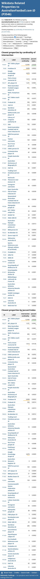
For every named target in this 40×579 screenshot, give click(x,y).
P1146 (4, 550)
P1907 (4, 163)
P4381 (4, 531)
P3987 (4, 294)
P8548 (4, 546)
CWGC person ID (13, 149)
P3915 (4, 287)
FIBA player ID (12, 514)
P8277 (4, 83)
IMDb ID (10, 258)
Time (4, 44)
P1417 (4, 272)
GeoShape (28, 37)
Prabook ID (11, 102)
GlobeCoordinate (8, 39)
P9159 (4, 157)
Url (10, 44)
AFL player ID (12, 83)
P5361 (4, 230)
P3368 (4, 102)
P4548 (4, 487)
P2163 (4, 168)
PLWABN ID (11, 252)
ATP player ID (12, 471)
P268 (4, 279)
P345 (4, 258)
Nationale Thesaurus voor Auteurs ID (13, 180)
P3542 (4, 514)
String (25, 41)
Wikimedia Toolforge (7, 575)
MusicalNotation (8, 41)
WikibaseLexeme (8, 46)
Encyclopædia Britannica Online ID (12, 272)
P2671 (4, 73)
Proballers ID (12, 546)
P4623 (4, 129)
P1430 (4, 535)
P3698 (4, 555)
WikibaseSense (8, 48)
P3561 (4, 541)
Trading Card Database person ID (13, 173)
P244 (4, 120)
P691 (4, 305)
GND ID (10, 298)
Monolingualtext (27, 39)
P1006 (4, 180)
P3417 (4, 235)
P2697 (4, 114)
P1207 (4, 215)
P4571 (4, 88)
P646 (4, 68)
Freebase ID (12, 68)
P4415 (4, 191)
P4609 (4, 199)
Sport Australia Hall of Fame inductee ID (13, 191)
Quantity (18, 41)
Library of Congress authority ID (12, 120)
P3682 (4, 224)
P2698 (4, 152)
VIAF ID (10, 105)
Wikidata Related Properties (13, 5)
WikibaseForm (17, 44)
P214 (4, 105)
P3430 (4, 218)
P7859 (4, 109)
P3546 (21, 22)
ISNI (9, 124)
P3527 (4, 518)
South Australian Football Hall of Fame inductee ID (14, 129)
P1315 (4, 145)
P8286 (4, 206)
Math (18, 39)
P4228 (4, 495)
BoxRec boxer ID (13, 476)
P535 (4, 79)
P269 (4, 255)
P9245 (4, 501)
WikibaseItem (28, 44)
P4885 (4, 98)
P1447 (4, 246)
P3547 (4, 65)
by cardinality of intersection (23, 29)
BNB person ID (13, 230)
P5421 (4, 173)
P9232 (4, 239)
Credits (16, 573)
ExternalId (19, 37)
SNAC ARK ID (12, 218)
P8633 (4, 233)
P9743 (4, 262)
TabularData (34, 41)
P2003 (4, 186)
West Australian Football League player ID (13, 88)
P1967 (4, 476)
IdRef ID (10, 255)
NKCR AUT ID (12, 305)
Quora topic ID (13, 235)
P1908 (4, 149)
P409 (4, 302)
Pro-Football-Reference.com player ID (13, 541)
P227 (4, 298)
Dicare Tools (8, 573)
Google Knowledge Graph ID (11, 73)
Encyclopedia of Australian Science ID (13, 495)
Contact (34, 573)
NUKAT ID (11, 215)
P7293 (4, 252)
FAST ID (10, 168)
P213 (4, 124)
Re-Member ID (12, 233)
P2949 (4, 135)
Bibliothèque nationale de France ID (12, 279)
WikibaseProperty (21, 46)
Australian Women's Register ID (11, 461)
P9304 (4, 266)
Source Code (25, 573)
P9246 (4, 560)
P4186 (4, 461)
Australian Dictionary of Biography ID (12, 163)
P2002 (4, 140)
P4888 (4, 211)
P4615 (4, 94)
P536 (4, 471)
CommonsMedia (8, 37)
